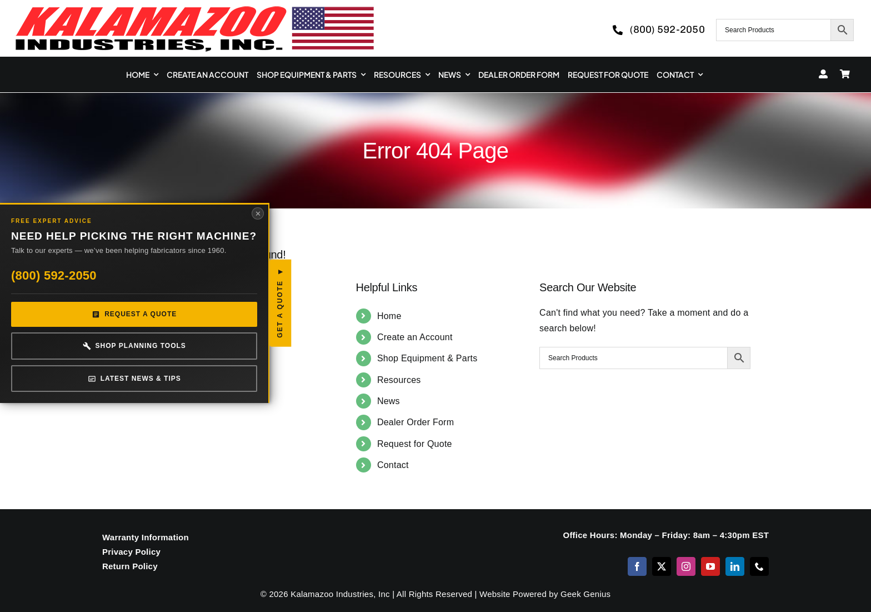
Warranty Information (145, 537)
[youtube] (710, 566)
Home (389, 316)
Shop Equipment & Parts (427, 358)
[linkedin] (734, 566)
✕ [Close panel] (177, 200)
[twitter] (661, 566)
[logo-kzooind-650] (194, 9)
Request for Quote (414, 444)
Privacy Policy (131, 551)
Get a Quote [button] (200, 307)
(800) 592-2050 (54, 284)
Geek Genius (585, 594)
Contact (393, 465)
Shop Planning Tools (94, 355)
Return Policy (130, 566)
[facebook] (637, 566)
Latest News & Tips (94, 388)
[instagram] (686, 566)
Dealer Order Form (415, 422)
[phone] (759, 566)
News (388, 401)
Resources (399, 380)
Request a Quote (93, 324)
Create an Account (415, 337)
